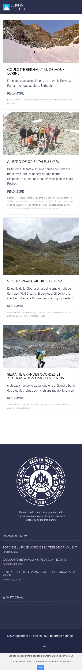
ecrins (26, 99)
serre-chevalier (23, 208)
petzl (54, 204)
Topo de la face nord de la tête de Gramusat (40, 547)
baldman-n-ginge (61, 636)
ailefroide (11, 197)
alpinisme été (40, 197)
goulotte (41, 99)
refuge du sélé (63, 204)
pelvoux (10, 99)
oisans (33, 99)
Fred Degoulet (56, 201)
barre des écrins (55, 197)
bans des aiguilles (39, 404)
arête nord (25, 404)
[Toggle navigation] (74, 6)
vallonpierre (26, 407)
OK (40, 667)
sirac (18, 407)
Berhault (19, 99)
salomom (11, 208)
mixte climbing (52, 99)
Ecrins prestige (21, 201)
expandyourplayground (39, 201)
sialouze (11, 407)
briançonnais (45, 312)
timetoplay (36, 208)
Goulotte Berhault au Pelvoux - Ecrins (35, 559)
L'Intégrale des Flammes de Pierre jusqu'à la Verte (39, 574)
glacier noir (68, 201)
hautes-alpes (38, 204)
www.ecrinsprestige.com (53, 208)
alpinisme (64, 99)
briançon (68, 197)
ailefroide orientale (25, 197)
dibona (55, 312)
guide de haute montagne (19, 204)
